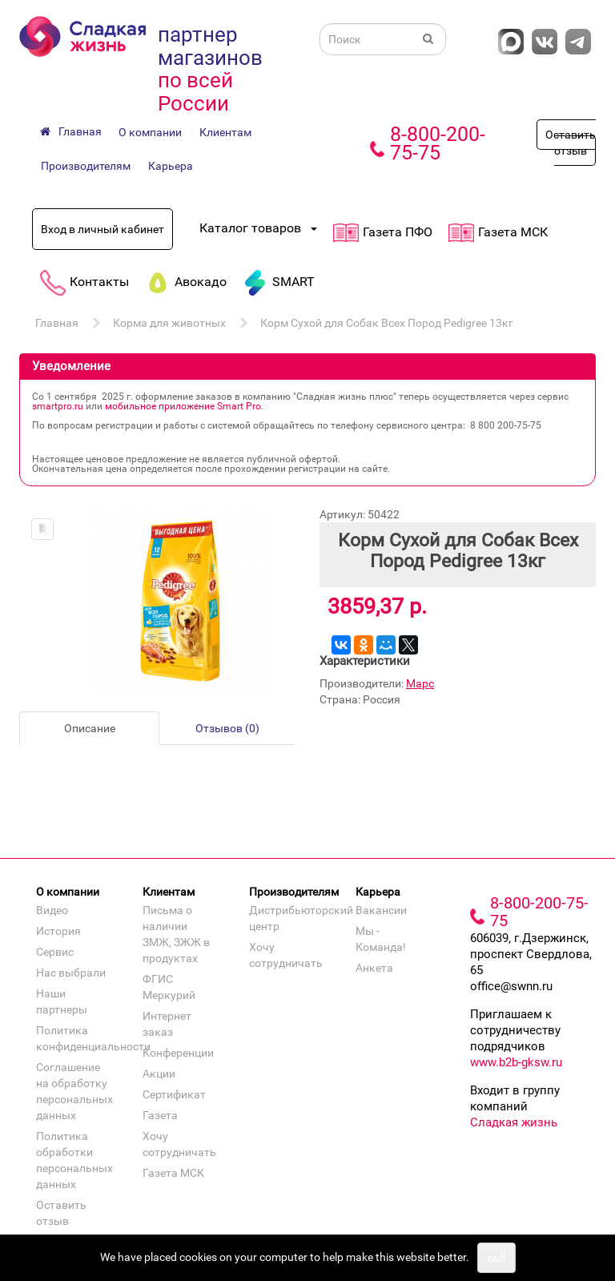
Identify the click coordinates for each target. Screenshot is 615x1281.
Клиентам (225, 132)
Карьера (170, 165)
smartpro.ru (57, 406)
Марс (420, 683)
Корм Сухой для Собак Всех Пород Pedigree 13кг (386, 322)
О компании (150, 132)
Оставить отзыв (570, 142)
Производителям (86, 165)
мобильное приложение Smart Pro (183, 406)
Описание (89, 728)
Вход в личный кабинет (102, 229)
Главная (56, 322)
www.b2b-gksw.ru (516, 1062)
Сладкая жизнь (513, 1122)
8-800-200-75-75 (437, 143)
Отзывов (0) (227, 728)
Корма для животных (169, 322)
